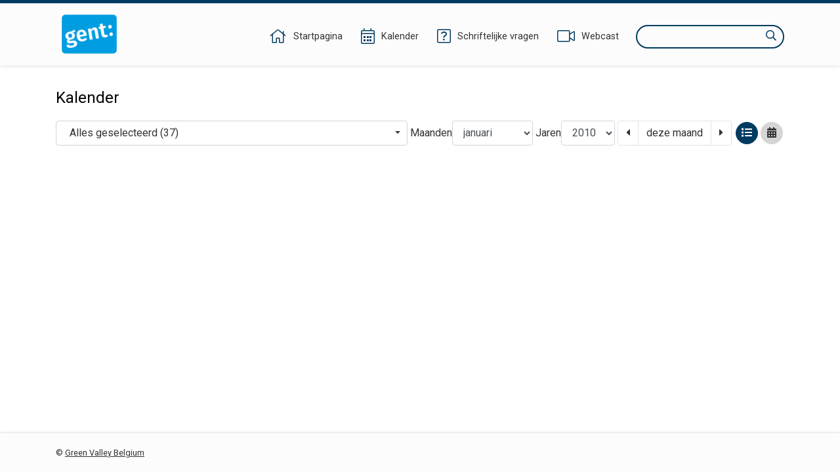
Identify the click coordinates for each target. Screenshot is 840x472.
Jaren (548, 133)
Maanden (431, 133)
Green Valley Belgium (104, 453)
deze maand (674, 133)
